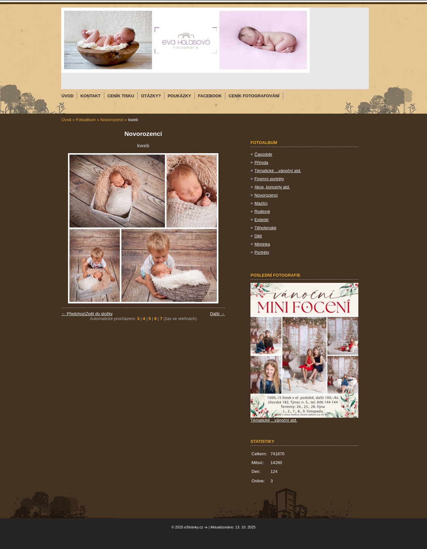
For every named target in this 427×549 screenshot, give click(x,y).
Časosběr (263, 154)
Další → (217, 313)
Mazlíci (260, 203)
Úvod (66, 119)
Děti (258, 236)
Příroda (261, 162)
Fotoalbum (85, 119)
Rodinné (262, 211)
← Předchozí (73, 313)
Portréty (261, 252)
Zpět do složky (99, 313)
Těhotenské (265, 227)
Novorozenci (112, 119)
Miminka (262, 244)
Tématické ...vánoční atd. (277, 170)
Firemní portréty (269, 178)
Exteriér (261, 219)
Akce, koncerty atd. (272, 187)
